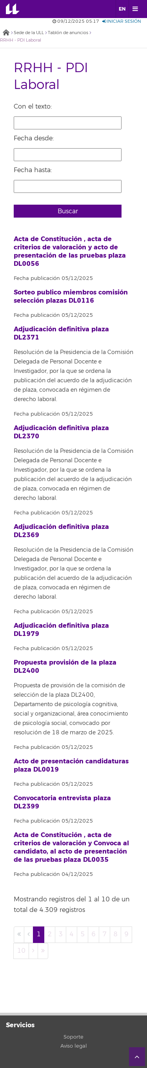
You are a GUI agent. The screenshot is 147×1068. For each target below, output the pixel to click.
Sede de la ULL (29, 32)
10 (21, 951)
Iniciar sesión (121, 21)
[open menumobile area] (135, 9)
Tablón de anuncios (68, 32)
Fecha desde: (34, 138)
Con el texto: (33, 107)
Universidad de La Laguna (18, 9)
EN (122, 9)
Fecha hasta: (33, 170)
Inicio (6, 33)
